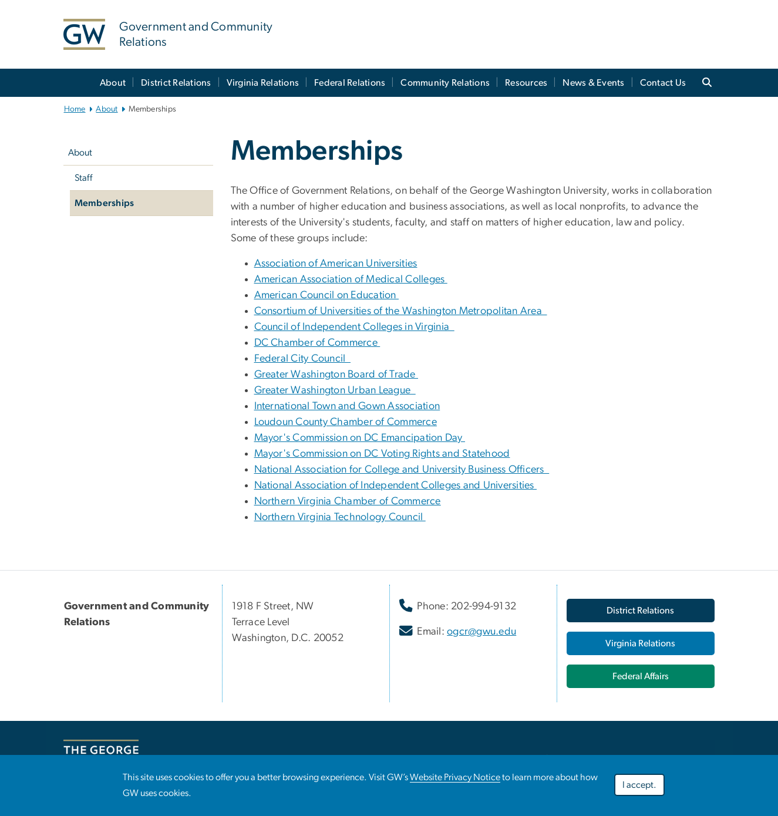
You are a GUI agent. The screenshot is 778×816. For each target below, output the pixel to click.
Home (75, 109)
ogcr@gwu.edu (481, 631)
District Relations (176, 82)
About (113, 82)
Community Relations (445, 82)
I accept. (639, 785)
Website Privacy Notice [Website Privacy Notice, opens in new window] (455, 777)
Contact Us (663, 82)
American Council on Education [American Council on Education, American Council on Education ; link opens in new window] (326, 295)
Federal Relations (349, 82)
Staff (83, 178)
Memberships (104, 203)
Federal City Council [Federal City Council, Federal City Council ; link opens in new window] (302, 358)
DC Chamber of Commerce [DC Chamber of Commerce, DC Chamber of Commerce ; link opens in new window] (317, 343)
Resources (526, 82)
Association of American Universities (335, 263)
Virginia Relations (263, 82)
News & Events (593, 82)
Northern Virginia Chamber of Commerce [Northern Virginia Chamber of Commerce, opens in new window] (347, 501)
